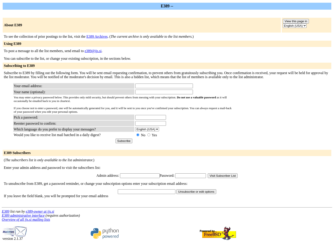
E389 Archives (97, 36)
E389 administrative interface (23, 215)
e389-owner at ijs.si (40, 211)
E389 (5, 211)
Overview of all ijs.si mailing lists (26, 219)
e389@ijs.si (93, 51)
